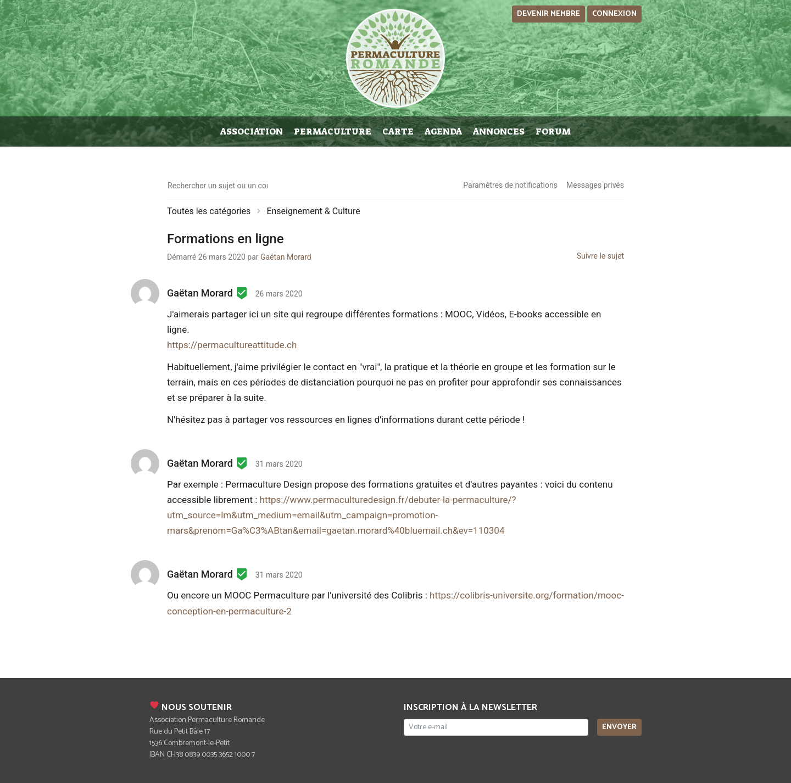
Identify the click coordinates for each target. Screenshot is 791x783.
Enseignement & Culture (313, 211)
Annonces (499, 131)
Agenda (443, 131)
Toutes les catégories (208, 211)
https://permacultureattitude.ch (232, 344)
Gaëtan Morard (285, 257)
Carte (398, 131)
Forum (553, 131)
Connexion (614, 14)
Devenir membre (548, 14)
